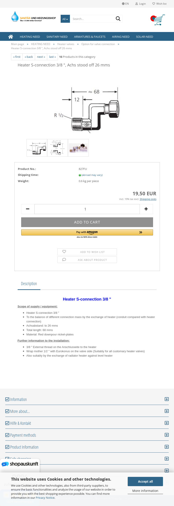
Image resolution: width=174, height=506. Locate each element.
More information (145, 491)
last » (52, 57)
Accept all (145, 481)
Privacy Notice (45, 498)
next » (41, 57)
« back (29, 57)
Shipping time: (28, 175)
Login (140, 4)
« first (17, 57)
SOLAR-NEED (144, 37)
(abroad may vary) (92, 175)
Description (29, 283)
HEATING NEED (30, 37)
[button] (87, 234)
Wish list (159, 4)
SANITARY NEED (57, 37)
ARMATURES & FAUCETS (89, 37)
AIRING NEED (120, 37)
